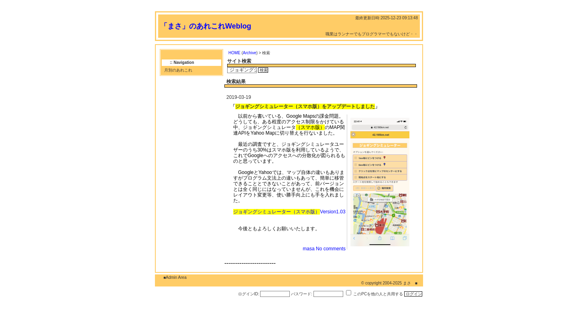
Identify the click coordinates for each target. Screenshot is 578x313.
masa (308, 249)
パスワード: (301, 294)
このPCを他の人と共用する (378, 294)
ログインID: (248, 294)
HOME (234, 53)
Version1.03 (289, 212)
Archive (249, 53)
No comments (331, 249)
